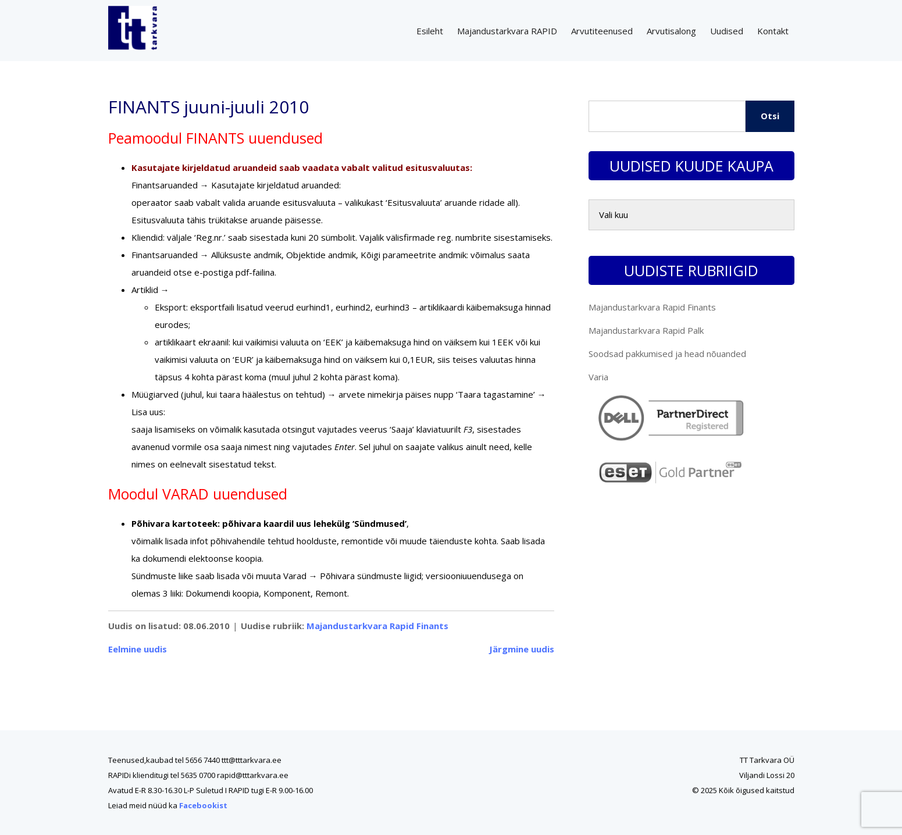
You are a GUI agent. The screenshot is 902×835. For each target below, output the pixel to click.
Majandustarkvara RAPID (507, 31)
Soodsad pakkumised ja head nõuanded (667, 353)
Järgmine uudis (521, 649)
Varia (598, 377)
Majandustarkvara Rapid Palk (646, 330)
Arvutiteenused (602, 31)
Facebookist (203, 805)
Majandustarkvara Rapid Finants (377, 625)
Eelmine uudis (137, 649)
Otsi (770, 116)
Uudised (726, 31)
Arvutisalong (671, 31)
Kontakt (773, 31)
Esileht (429, 31)
